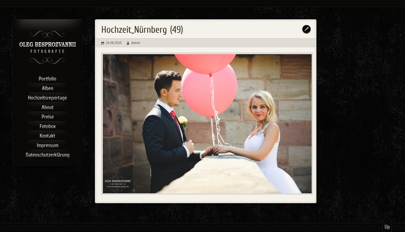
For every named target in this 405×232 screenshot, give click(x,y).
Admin (135, 43)
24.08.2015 (114, 43)
